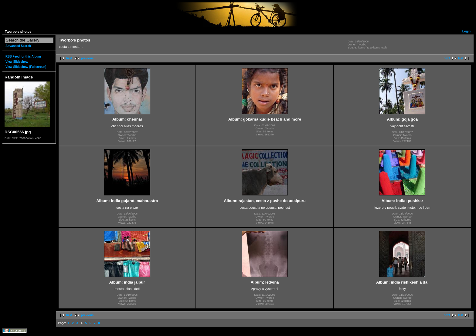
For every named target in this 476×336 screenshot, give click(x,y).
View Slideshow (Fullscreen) (25, 66)
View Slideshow (16, 61)
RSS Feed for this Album (23, 56)
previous (87, 58)
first (69, 58)
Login (466, 31)
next (447, 58)
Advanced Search (18, 46)
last (460, 58)
